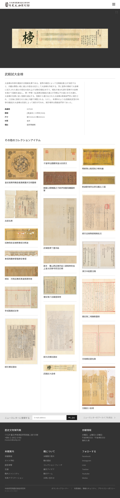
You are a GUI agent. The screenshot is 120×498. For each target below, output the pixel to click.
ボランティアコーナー (60, 488)
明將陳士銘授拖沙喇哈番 (93, 168)
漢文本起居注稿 (89, 271)
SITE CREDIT (14, 491)
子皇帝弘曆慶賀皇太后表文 (55, 163)
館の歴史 (47, 460)
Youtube (85, 473)
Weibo (85, 478)
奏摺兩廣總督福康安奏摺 (15, 258)
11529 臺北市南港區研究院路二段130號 (21, 435)
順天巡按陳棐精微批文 (92, 233)
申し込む (71, 417)
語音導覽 (8, 465)
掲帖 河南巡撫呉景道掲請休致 (18, 279)
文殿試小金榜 (88, 408)
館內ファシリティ (12, 473)
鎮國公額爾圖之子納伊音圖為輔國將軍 (59, 189)
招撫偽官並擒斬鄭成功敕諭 (16, 242)
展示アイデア (48, 469)
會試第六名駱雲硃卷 (52, 297)
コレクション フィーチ (52, 465)
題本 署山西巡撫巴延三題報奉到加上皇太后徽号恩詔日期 (59, 267)
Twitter (85, 469)
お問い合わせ (48, 478)
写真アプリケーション (14, 478)
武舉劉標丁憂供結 (51, 248)
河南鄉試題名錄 (89, 359)
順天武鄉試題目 (50, 357)
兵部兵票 (9, 220)
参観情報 (8, 456)
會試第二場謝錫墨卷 (91, 316)
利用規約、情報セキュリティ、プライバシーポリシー (94, 488)
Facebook (86, 456)
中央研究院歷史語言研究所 (15, 488)
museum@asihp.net (13, 440)
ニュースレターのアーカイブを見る (99, 418)
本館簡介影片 (48, 456)
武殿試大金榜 (49, 373)
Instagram (86, 460)
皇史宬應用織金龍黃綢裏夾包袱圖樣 (20, 182)
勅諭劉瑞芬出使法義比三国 (94, 187)
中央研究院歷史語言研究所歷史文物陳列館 (17, 4)
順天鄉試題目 (11, 367)
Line (84, 465)
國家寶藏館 (31, 125)
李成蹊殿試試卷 (12, 310)
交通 (6, 469)
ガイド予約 (9, 460)
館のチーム (48, 473)
